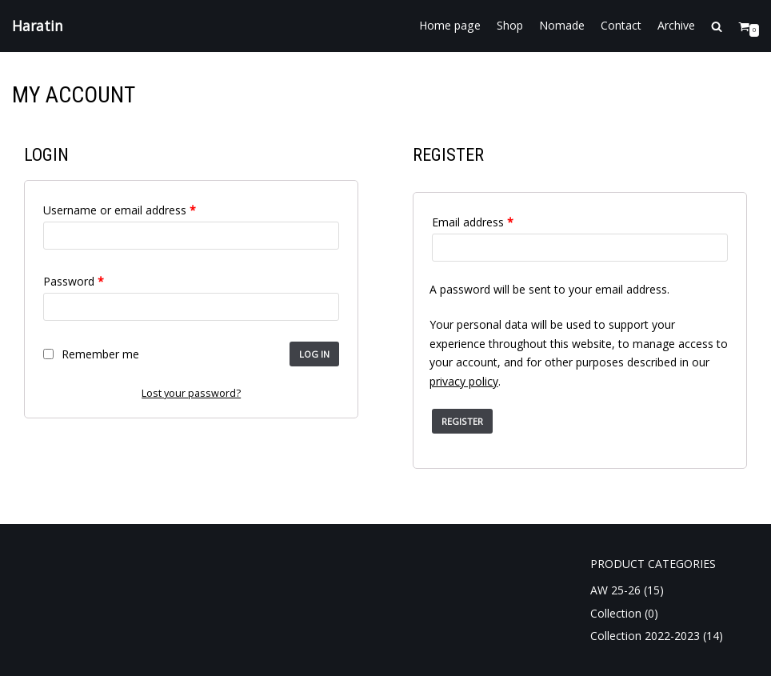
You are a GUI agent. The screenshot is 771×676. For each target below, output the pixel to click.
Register (462, 421)
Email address (472, 222)
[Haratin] (37, 26)
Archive (676, 26)
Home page (450, 26)
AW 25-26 (615, 590)
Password (73, 281)
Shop (510, 26)
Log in (314, 354)
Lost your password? (191, 393)
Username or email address (119, 210)
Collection (615, 613)
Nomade (562, 26)
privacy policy (463, 381)
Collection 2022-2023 (645, 635)
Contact (621, 26)
